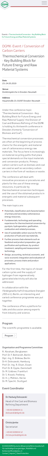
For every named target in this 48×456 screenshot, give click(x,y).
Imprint (12, 453)
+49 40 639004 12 (14, 432)
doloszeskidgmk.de (15, 413)
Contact (5, 453)
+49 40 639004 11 (14, 410)
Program (9, 335)
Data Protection (23, 453)
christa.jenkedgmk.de (16, 435)
